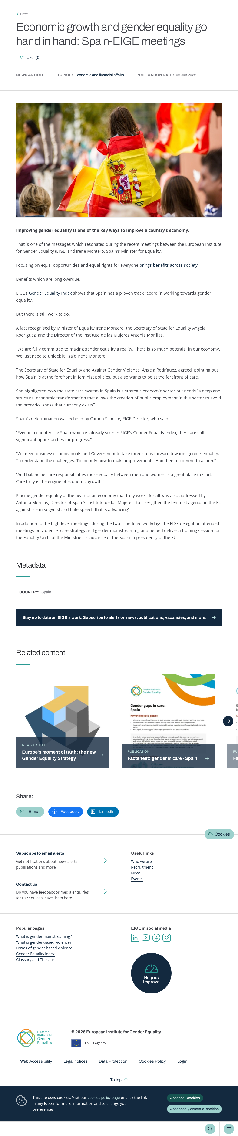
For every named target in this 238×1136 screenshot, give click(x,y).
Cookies (222, 834)
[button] (30, 812)
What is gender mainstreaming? (44, 936)
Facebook (156, 938)
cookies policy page (104, 1098)
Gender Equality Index (50, 293)
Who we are (141, 861)
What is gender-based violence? (43, 942)
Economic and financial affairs (99, 75)
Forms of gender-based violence (44, 948)
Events (137, 878)
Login (182, 1061)
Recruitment (142, 867)
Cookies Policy (152, 1061)
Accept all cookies (185, 1098)
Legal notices (75, 1061)
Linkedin (135, 938)
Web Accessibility (36, 1061)
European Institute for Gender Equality (16, 1129)
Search (210, 1129)
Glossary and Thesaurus (37, 959)
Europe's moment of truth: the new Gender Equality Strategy (59, 755)
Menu (229, 1129)
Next (228, 721)
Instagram (166, 938)
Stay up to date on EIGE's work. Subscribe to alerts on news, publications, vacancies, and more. (114, 617)
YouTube (146, 938)
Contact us (26, 884)
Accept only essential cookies (194, 1109)
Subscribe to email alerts (40, 853)
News (24, 14)
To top (116, 1080)
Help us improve (151, 979)
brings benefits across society (168, 265)
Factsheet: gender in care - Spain (162, 758)
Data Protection (113, 1061)
